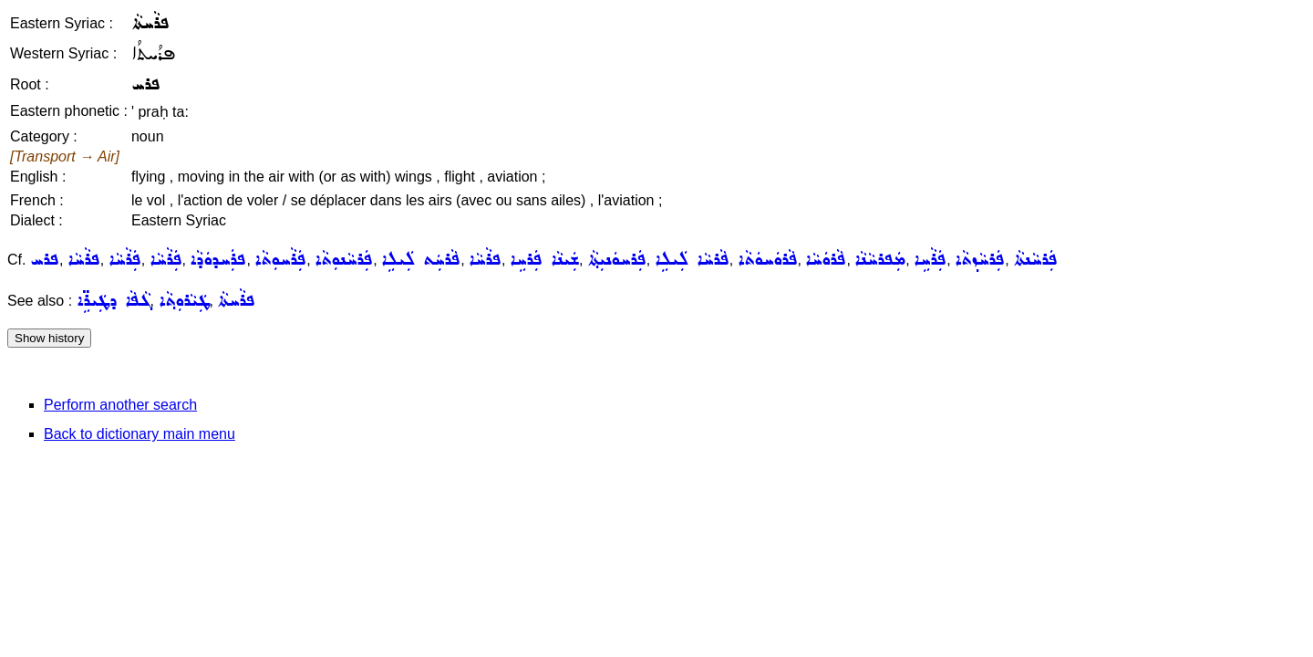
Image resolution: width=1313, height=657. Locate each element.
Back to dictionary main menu (139, 434)
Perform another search (120, 404)
